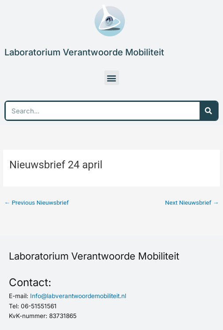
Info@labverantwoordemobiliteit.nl (78, 295)
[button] (111, 77)
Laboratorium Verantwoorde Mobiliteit (84, 52)
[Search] (208, 111)
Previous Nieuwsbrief (36, 202)
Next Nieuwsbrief (192, 202)
